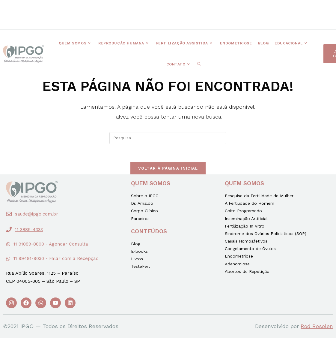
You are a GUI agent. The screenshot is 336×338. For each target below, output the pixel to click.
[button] (116, 10)
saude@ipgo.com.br (36, 214)
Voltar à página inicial (168, 168)
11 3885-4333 (29, 229)
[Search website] (199, 64)
